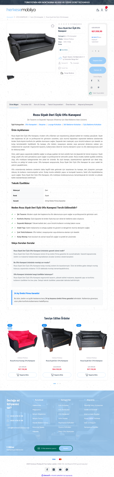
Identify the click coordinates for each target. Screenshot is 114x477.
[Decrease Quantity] (91, 51)
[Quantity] (95, 51)
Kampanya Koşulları (91, 427)
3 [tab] (60, 383)
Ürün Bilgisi (13, 104)
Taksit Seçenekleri (55, 104)
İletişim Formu (38, 418)
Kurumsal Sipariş (38, 427)
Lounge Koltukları (54, 125)
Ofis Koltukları (63, 405)
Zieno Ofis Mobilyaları (66, 431)
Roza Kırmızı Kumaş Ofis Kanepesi (22, 361)
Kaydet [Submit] (65, 448)
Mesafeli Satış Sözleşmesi (93, 405)
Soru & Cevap (39, 104)
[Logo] (21, 10)
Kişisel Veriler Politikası (92, 418)
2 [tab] (57, 383)
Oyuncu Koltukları (64, 427)
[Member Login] (102, 10)
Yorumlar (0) (26, 104)
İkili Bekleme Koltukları (72, 125)
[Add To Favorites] (52, 26)
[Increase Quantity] (100, 51)
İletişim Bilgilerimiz (39, 414)
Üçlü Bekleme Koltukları (92, 125)
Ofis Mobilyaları (64, 410)
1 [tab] (54, 383)
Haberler (36, 431)
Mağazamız (37, 410)
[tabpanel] (31, 47)
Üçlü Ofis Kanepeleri (70, 36)
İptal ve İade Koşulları (92, 414)
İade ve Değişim (90, 423)
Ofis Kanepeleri (31, 125)
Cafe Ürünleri (63, 418)
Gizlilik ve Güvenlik (90, 410)
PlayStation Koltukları (66, 423)
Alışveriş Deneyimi (85, 104)
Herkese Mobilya (69, 39)
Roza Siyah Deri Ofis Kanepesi (57, 361)
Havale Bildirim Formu (40, 423)
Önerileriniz (70, 104)
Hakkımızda (37, 405)
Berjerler (42, 125)
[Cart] (106, 10)
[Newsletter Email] (53, 448)
